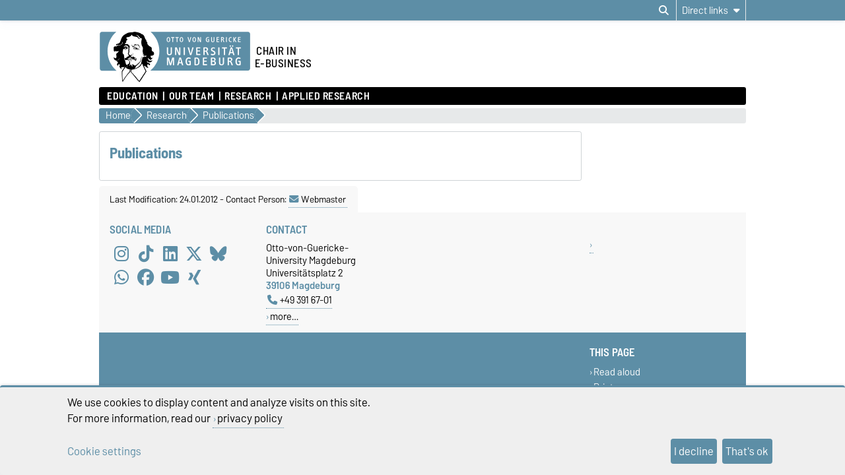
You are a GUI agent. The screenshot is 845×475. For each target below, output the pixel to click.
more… (284, 316)
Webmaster (317, 199)
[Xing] (194, 277)
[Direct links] (711, 10)
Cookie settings (104, 451)
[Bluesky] (218, 253)
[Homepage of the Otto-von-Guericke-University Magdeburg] (175, 57)
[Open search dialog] (664, 10)
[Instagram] (121, 253)
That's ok (747, 451)
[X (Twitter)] (194, 253)
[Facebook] (146, 277)
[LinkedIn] (170, 253)
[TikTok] (146, 253)
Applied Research (326, 96)
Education (132, 96)
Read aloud (616, 371)
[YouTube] (170, 277)
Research (247, 96)
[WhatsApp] (121, 277)
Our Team (191, 96)
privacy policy (250, 418)
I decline (694, 451)
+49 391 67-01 (299, 300)
